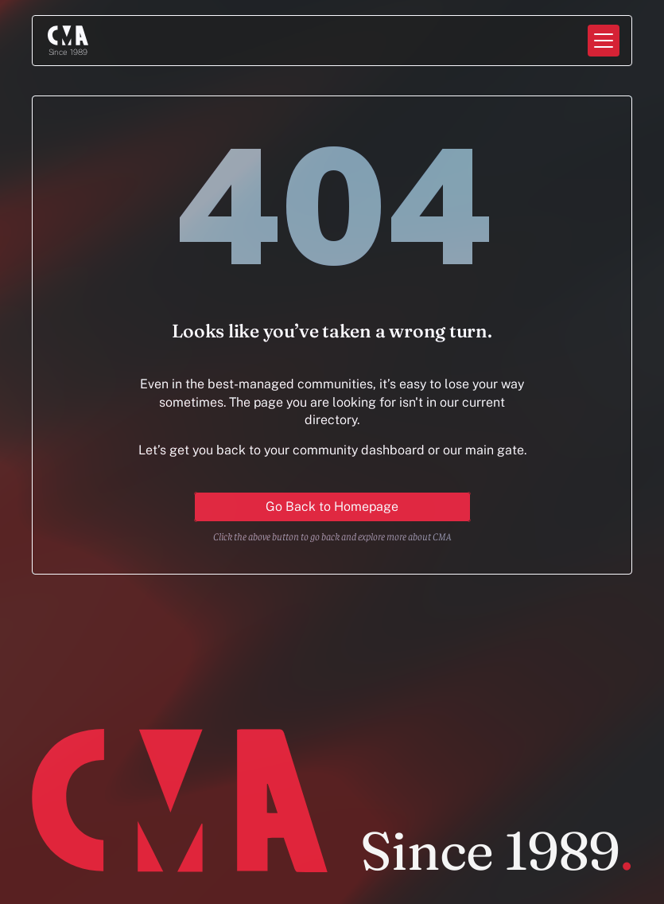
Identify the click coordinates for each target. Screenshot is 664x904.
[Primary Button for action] (332, 507)
